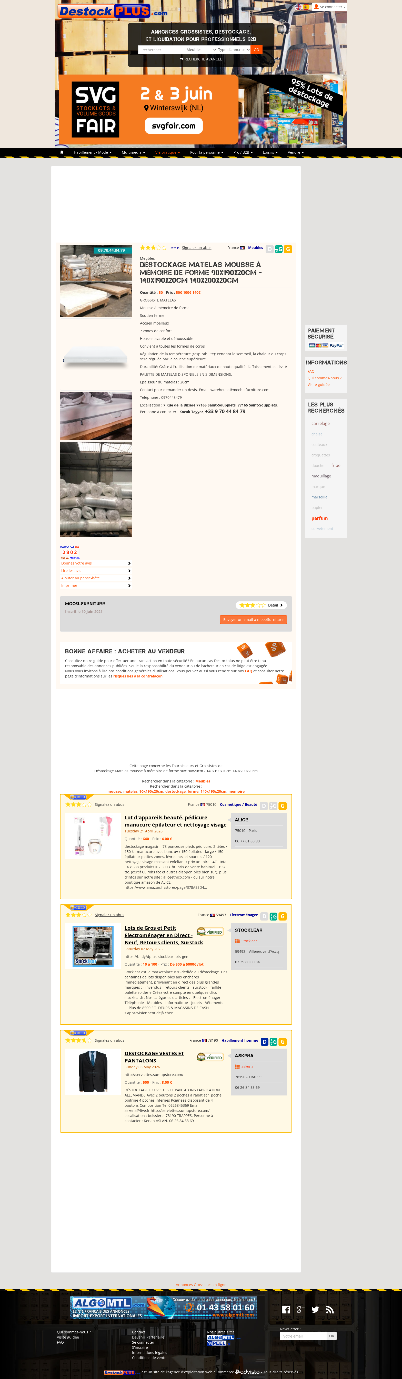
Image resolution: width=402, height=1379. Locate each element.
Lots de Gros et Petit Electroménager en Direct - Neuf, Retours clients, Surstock (164, 935)
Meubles (255, 247)
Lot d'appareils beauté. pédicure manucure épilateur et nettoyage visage (176, 821)
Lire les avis (71, 570)
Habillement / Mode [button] (93, 152)
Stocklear (249, 930)
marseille (319, 497)
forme (193, 791)
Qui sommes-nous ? (324, 377)
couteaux (319, 444)
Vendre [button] (296, 152)
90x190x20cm (151, 791)
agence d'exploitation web (190, 1372)
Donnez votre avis (76, 563)
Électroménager (244, 914)
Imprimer (69, 585)
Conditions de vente (149, 1357)
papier (317, 507)
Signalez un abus (197, 247)
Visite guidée (319, 384)
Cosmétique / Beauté (238, 804)
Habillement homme (240, 1040)
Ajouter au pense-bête (80, 578)
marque (318, 486)
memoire (236, 791)
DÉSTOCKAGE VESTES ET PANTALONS (154, 1057)
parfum (319, 518)
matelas (130, 791)
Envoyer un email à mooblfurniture (253, 619)
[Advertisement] (176, 207)
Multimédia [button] (133, 152)
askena (248, 1066)
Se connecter (143, 1342)
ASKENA (244, 1055)
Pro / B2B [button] (243, 152)
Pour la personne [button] (206, 152)
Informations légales (149, 1352)
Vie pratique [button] (167, 152)
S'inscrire (140, 1347)
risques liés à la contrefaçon (138, 676)
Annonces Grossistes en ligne (201, 1284)
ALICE (241, 819)
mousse (114, 791)
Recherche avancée (201, 59)
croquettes (320, 455)
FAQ (248, 670)
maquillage (321, 475)
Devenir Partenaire (148, 1337)
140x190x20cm (213, 791)
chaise (317, 434)
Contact (138, 1332)
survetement (322, 528)
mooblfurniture (85, 603)
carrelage (320, 423)
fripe (335, 465)
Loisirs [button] (270, 152)
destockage (175, 791)
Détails (174, 248)
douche (317, 465)
